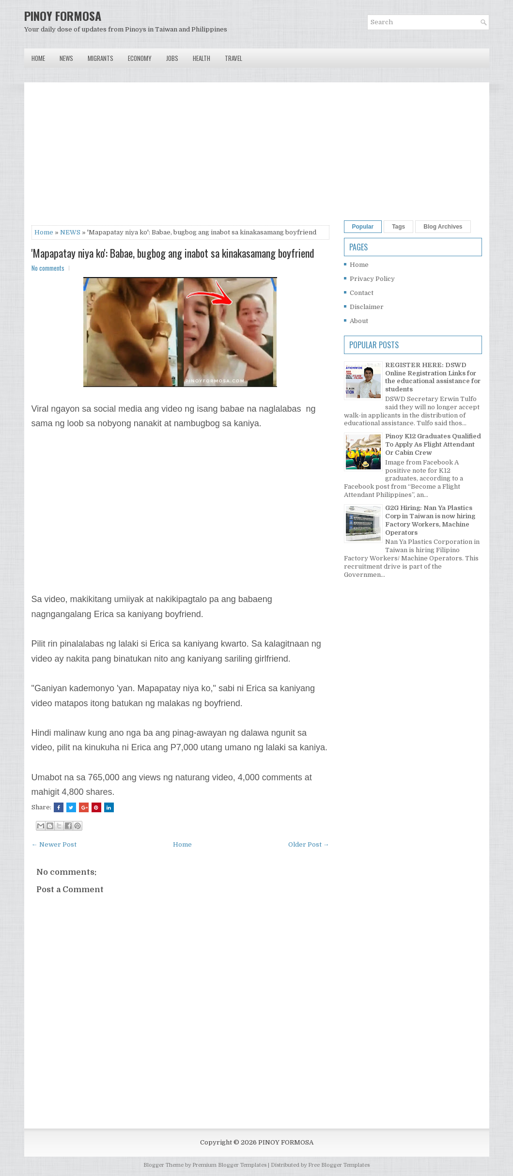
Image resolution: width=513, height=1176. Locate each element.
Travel (233, 58)
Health (201, 58)
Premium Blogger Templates (229, 1165)
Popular (363, 226)
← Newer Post (54, 844)
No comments (47, 268)
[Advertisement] (180, 157)
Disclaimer (367, 306)
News (66, 58)
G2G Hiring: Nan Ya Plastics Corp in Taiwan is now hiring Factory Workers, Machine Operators (430, 520)
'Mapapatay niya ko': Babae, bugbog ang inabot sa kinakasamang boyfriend (172, 253)
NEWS (70, 232)
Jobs (172, 58)
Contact (361, 292)
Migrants (100, 58)
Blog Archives (442, 226)
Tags (398, 226)
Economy (140, 58)
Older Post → (308, 844)
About (359, 321)
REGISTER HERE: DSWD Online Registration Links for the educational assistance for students (433, 377)
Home (38, 58)
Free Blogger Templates (339, 1165)
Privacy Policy (372, 278)
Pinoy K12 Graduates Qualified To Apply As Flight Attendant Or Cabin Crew (433, 444)
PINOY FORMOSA (62, 15)
